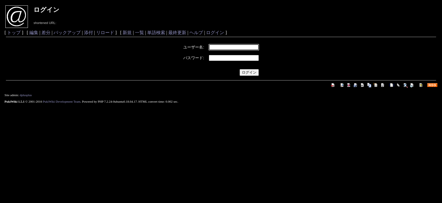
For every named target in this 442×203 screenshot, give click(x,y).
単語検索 (156, 32)
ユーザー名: (193, 47)
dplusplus (26, 95)
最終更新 (177, 32)
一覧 (139, 32)
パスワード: (193, 58)
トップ (14, 32)
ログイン (215, 32)
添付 (88, 32)
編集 (33, 32)
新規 (127, 32)
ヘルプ (196, 32)
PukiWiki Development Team (61, 101)
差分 (45, 32)
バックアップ (67, 32)
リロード (105, 32)
